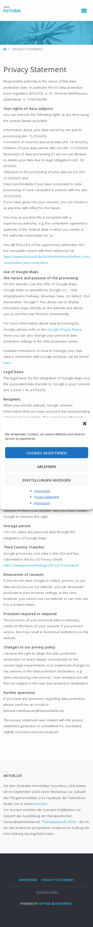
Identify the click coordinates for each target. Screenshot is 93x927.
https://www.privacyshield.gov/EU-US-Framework (41, 565)
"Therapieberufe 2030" (59, 822)
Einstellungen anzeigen (47, 479)
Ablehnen (46, 466)
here (7, 363)
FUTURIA (12, 10)
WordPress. (64, 904)
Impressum (42, 491)
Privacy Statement (46, 497)
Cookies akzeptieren (47, 452)
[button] (85, 424)
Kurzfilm (41, 804)
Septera (44, 904)
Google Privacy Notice (64, 329)
